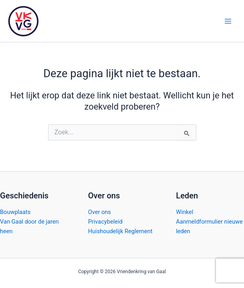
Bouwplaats (15, 212)
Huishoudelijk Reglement (120, 231)
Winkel (184, 212)
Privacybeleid (105, 221)
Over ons (99, 212)
